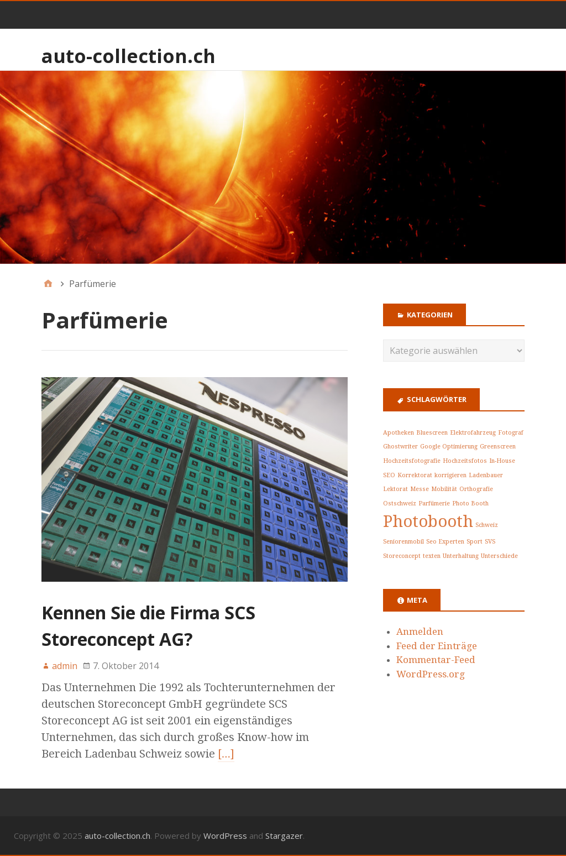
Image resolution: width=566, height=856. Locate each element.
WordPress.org (430, 674)
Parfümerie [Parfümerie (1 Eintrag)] (434, 503)
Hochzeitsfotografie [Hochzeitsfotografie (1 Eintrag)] (412, 460)
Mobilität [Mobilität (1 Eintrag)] (444, 489)
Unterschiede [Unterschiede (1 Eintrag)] (499, 556)
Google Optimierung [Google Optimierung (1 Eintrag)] (449, 446)
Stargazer (284, 835)
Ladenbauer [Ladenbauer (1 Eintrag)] (486, 475)
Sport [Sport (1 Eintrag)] (475, 541)
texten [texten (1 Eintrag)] (432, 556)
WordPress (225, 835)
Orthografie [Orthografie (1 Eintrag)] (476, 489)
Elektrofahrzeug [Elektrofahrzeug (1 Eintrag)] (473, 432)
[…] (226, 753)
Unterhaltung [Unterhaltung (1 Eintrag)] (461, 556)
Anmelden (419, 631)
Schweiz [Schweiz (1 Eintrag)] (486, 525)
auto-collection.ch (128, 56)
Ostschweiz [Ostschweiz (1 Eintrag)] (399, 503)
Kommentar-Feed (435, 659)
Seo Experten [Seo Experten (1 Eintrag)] (445, 541)
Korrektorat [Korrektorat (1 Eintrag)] (414, 475)
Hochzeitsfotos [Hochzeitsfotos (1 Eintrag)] (465, 460)
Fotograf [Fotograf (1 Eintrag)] (510, 432)
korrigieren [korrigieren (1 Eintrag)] (450, 475)
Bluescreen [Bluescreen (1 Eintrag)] (432, 432)
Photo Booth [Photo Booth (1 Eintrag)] (470, 503)
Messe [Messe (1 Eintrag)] (419, 489)
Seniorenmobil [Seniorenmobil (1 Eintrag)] (403, 541)
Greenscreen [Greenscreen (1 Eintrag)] (498, 446)
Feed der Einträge (436, 645)
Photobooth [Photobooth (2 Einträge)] (428, 521)
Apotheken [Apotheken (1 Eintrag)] (398, 432)
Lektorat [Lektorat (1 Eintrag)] (395, 489)
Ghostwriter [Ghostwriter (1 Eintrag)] (400, 446)
